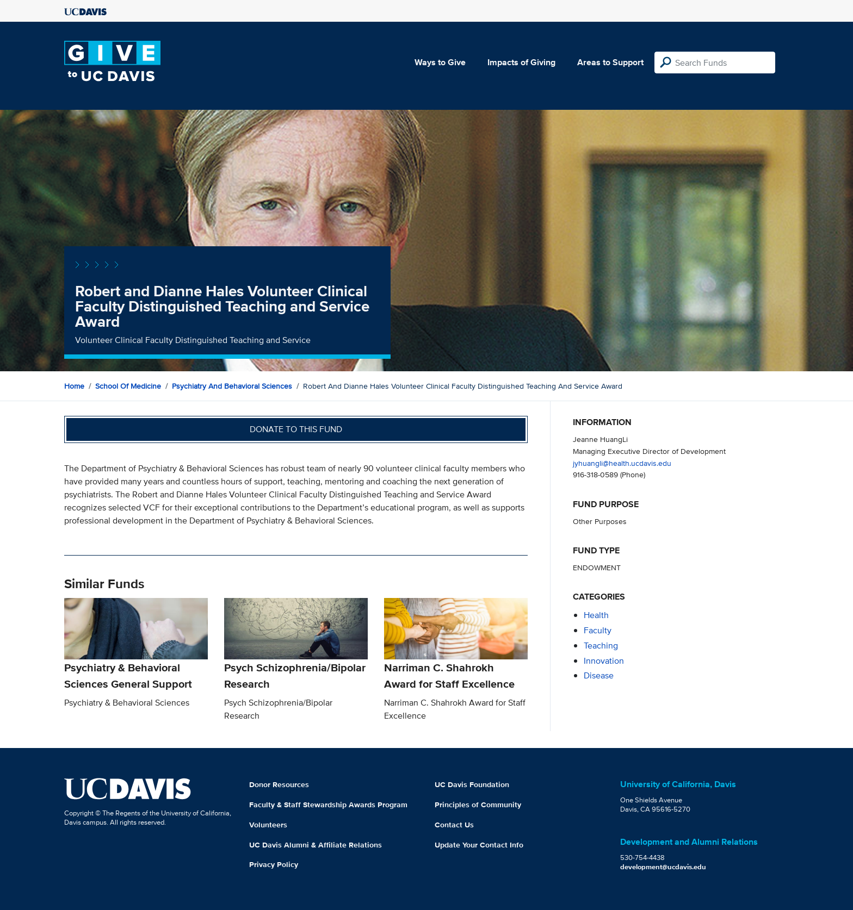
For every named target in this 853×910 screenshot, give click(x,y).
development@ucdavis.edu (663, 867)
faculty (597, 630)
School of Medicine (128, 386)
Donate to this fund (296, 429)
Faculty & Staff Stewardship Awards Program (328, 804)
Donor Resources (279, 784)
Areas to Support (610, 62)
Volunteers (268, 824)
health (596, 615)
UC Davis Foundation (472, 784)
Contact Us (454, 824)
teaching (601, 645)
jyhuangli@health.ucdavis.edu (622, 463)
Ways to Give (440, 62)
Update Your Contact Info (479, 844)
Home (74, 386)
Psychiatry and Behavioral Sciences (232, 386)
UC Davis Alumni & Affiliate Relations (315, 844)
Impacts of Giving (521, 62)
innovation (604, 661)
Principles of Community (478, 804)
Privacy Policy (273, 864)
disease (599, 675)
